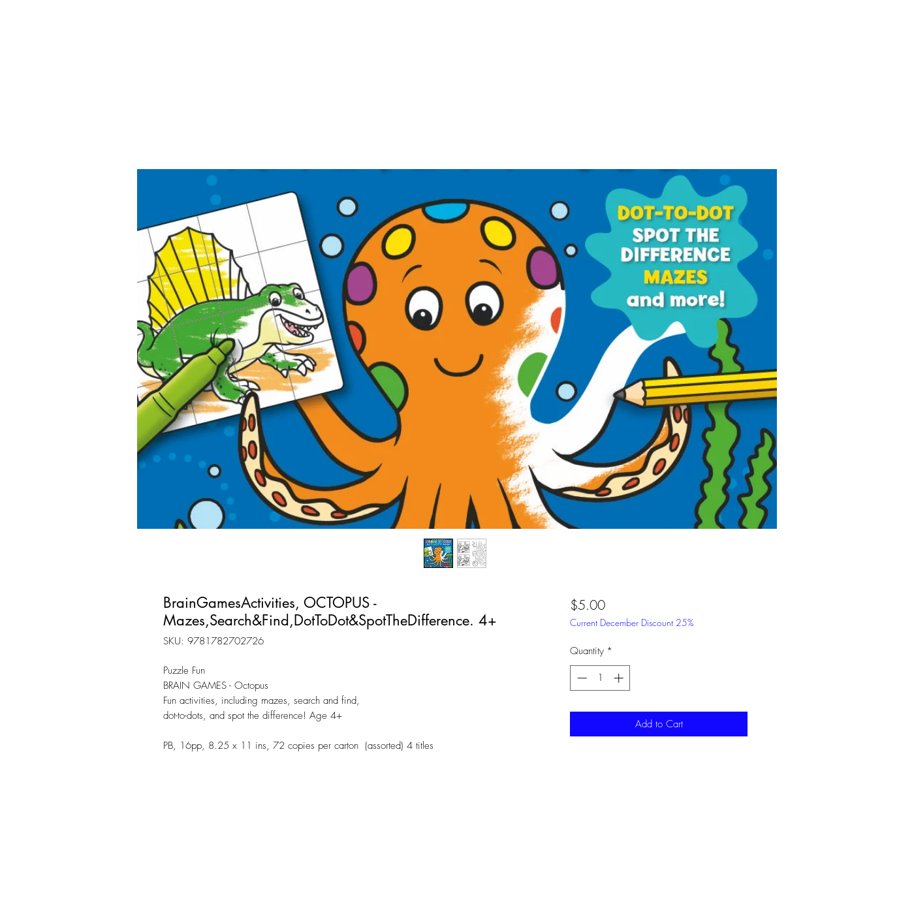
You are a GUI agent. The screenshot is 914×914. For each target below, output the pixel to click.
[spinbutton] (600, 678)
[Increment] (620, 678)
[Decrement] (581, 678)
